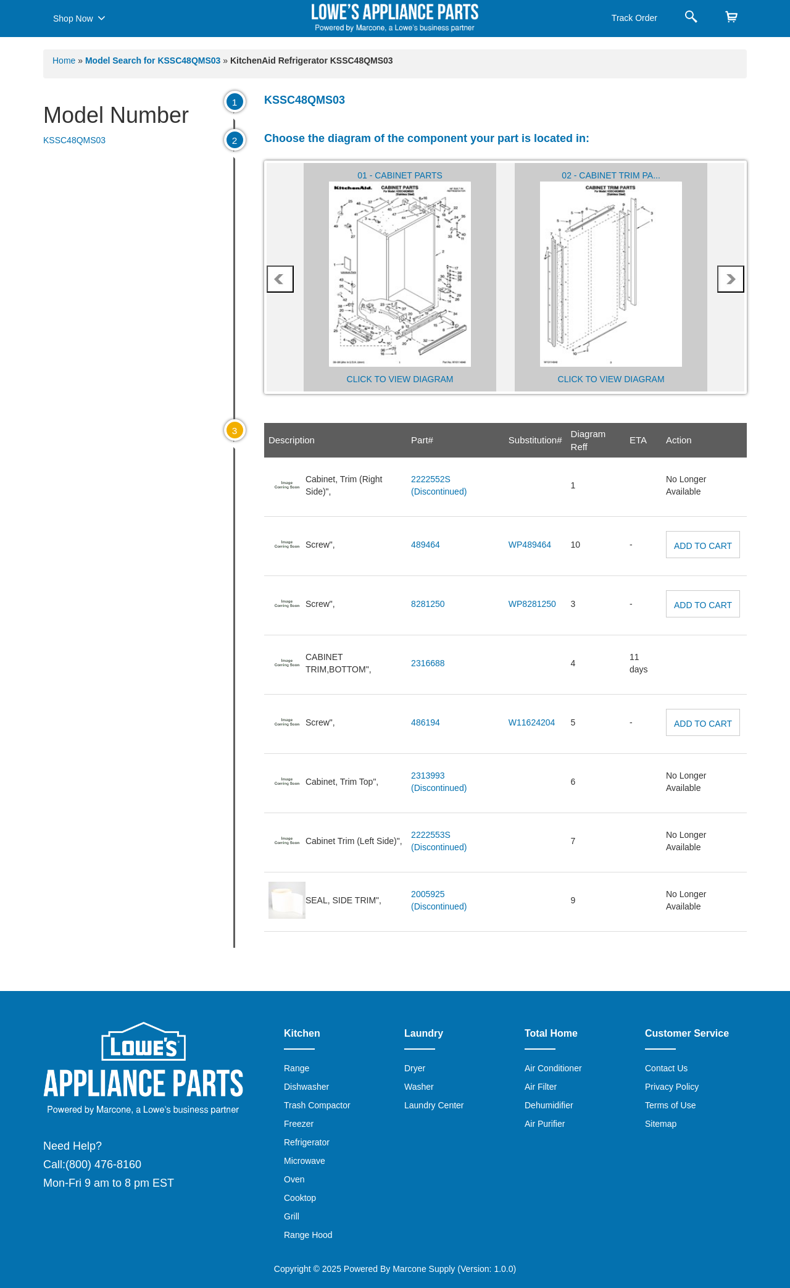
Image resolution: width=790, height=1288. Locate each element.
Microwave (304, 1161)
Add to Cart (703, 546)
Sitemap (660, 1124)
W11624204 (532, 722)
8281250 (428, 604)
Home (63, 60)
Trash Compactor (317, 1105)
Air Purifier (545, 1124)
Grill (291, 1216)
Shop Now (79, 18)
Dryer (414, 1068)
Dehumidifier (549, 1105)
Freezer (299, 1124)
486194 (425, 722)
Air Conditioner (553, 1068)
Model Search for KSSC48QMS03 (154, 60)
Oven (294, 1179)
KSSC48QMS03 (74, 140)
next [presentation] (731, 279)
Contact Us (666, 1068)
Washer (419, 1087)
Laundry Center (434, 1105)
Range (296, 1068)
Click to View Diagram (400, 379)
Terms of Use (670, 1105)
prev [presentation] (280, 279)
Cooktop (300, 1198)
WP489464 (530, 545)
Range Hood (308, 1235)
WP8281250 (532, 604)
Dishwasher (306, 1087)
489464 (425, 545)
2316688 (428, 663)
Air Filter (541, 1087)
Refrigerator (307, 1142)
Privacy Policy (672, 1087)
